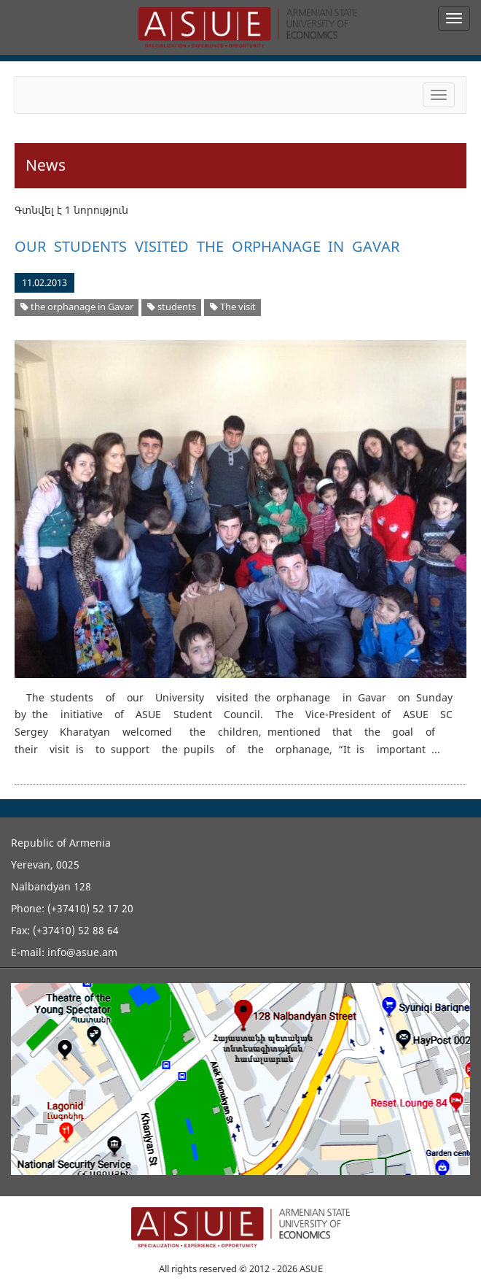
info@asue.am (82, 952)
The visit (233, 307)
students (171, 307)
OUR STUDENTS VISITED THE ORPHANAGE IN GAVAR (207, 246)
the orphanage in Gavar (76, 307)
